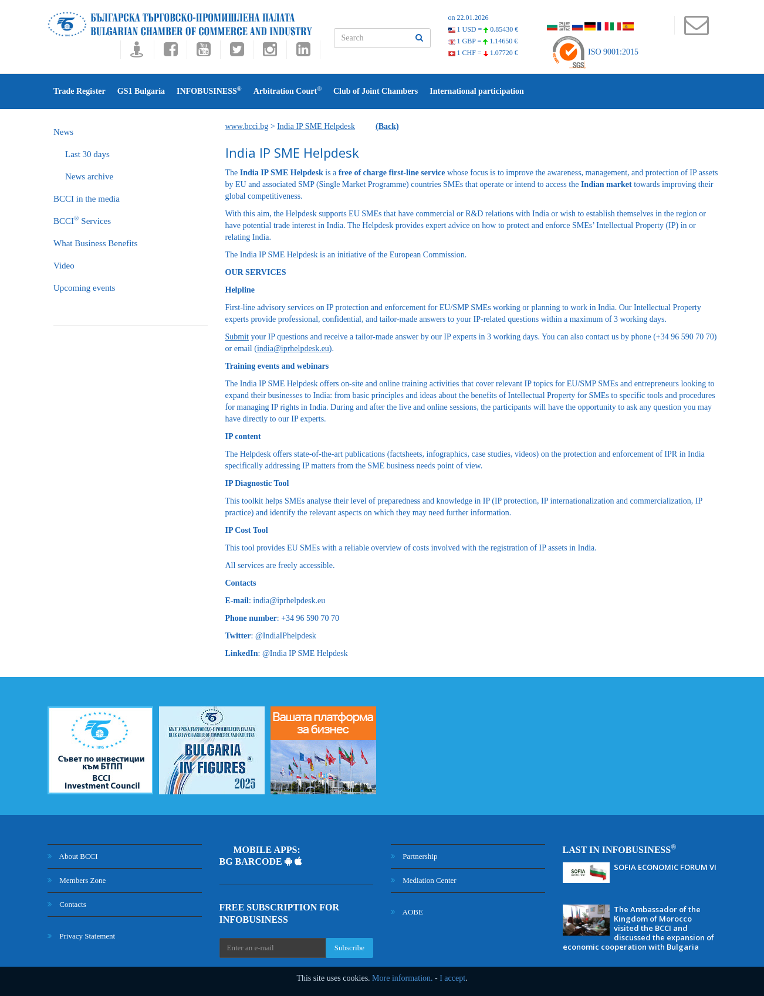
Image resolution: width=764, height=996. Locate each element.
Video (64, 265)
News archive (89, 176)
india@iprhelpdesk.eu (293, 348)
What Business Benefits (95, 243)
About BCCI (73, 856)
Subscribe (349, 947)
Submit (237, 336)
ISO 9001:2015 (594, 51)
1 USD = (483, 29)
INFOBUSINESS (209, 91)
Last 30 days (87, 154)
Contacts (67, 904)
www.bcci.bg (247, 126)
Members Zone (77, 880)
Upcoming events (84, 288)
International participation (477, 91)
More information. (402, 978)
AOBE (407, 911)
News (63, 132)
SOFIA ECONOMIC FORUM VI (665, 867)
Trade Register (79, 91)
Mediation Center (424, 880)
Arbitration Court (287, 91)
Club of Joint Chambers (375, 91)
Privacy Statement (81, 936)
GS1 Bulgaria (141, 91)
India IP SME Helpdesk (316, 126)
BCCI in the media (86, 198)
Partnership (414, 856)
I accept (452, 978)
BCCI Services (82, 220)
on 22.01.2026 (468, 17)
